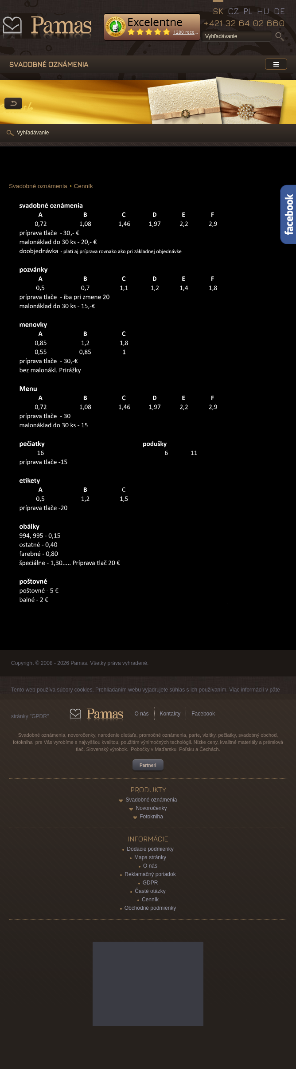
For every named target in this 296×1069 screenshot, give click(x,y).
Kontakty (170, 714)
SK (218, 11)
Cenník (83, 186)
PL (248, 11)
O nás (142, 714)
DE (279, 11)
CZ (233, 11)
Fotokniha (151, 817)
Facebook (203, 714)
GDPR (150, 883)
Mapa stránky (150, 857)
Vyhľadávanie (33, 133)
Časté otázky (150, 891)
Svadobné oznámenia (38, 186)
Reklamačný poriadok (150, 874)
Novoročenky (151, 808)
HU (263, 11)
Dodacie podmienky (150, 849)
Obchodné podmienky (150, 908)
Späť (13, 104)
